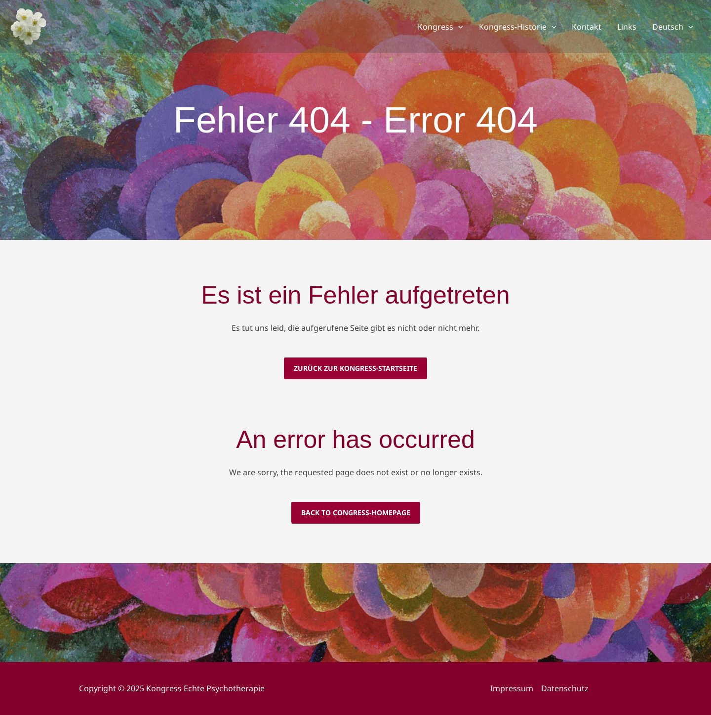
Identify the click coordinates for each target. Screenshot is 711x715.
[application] (458, 26)
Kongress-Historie (517, 26)
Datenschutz (565, 688)
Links (626, 26)
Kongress (440, 26)
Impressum (511, 688)
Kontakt (586, 26)
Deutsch (672, 26)
